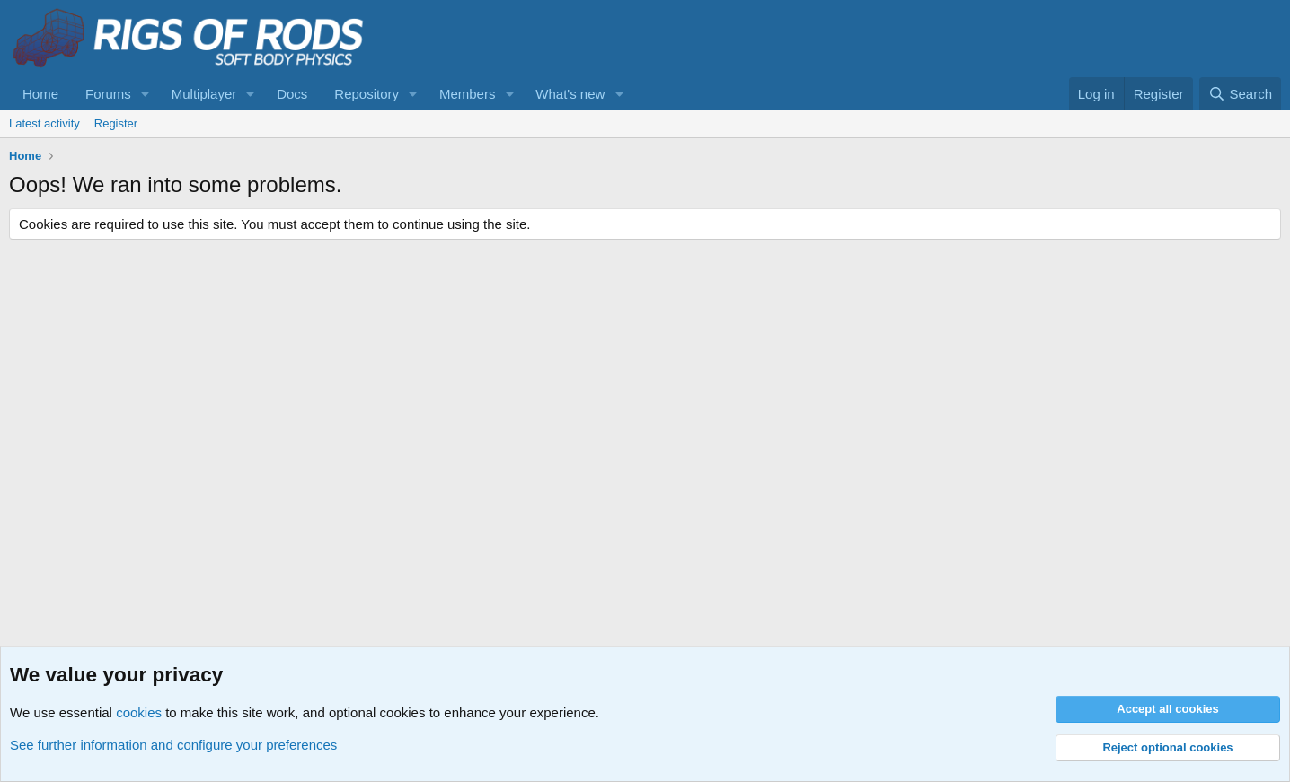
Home (40, 93)
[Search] (1240, 93)
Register (115, 123)
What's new (570, 93)
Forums (108, 93)
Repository (366, 93)
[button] (145, 93)
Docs (292, 93)
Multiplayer (204, 93)
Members (467, 93)
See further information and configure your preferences (173, 744)
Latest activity (44, 123)
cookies (139, 712)
